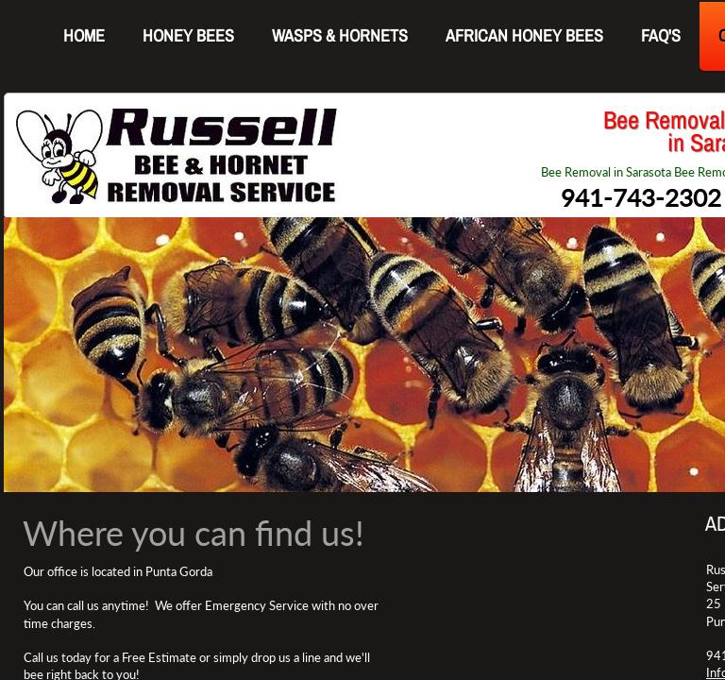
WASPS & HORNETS (340, 35)
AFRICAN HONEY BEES (524, 35)
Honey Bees (188, 35)
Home (84, 35)
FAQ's (661, 35)
